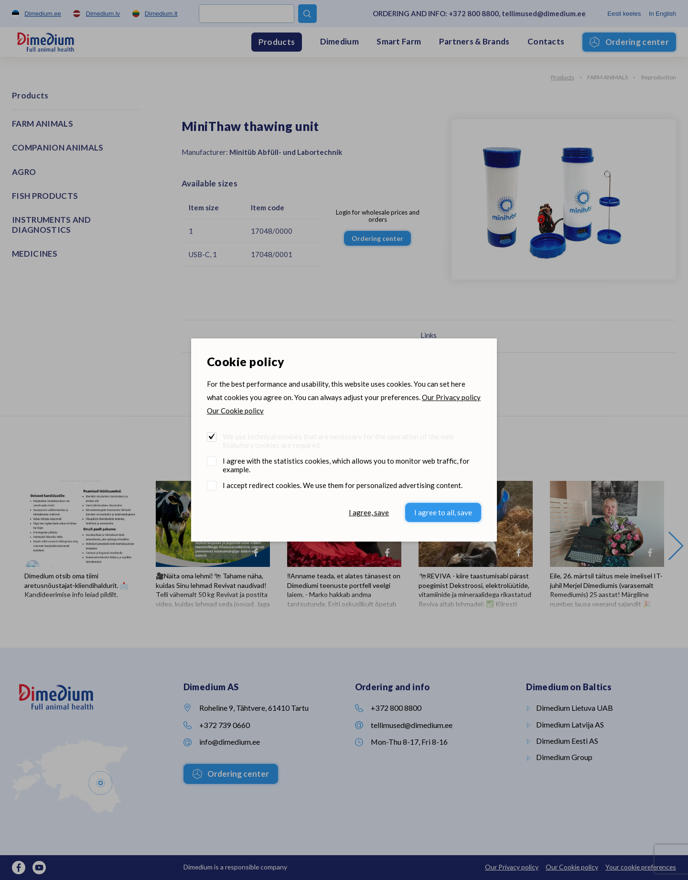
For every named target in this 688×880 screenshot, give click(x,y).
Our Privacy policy (451, 397)
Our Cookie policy (235, 410)
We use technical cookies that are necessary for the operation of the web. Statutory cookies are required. (339, 440)
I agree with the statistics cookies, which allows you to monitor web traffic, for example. (346, 465)
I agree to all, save (443, 512)
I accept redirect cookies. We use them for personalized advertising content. (342, 485)
